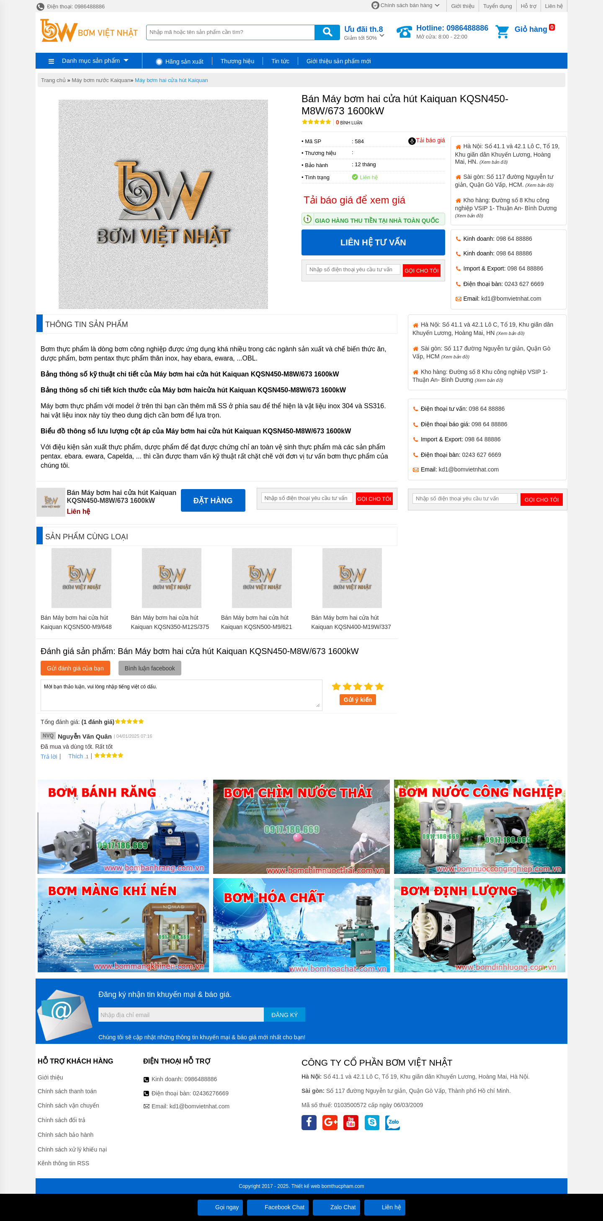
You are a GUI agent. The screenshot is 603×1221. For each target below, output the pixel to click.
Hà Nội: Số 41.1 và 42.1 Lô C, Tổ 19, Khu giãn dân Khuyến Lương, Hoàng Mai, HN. (507, 154)
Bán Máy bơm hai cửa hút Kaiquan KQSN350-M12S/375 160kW (170, 626)
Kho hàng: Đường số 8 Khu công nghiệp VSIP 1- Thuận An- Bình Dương (506, 207)
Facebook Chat (277, 1207)
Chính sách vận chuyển (68, 1105)
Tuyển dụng (497, 6)
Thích (72, 756)
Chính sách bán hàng (407, 5)
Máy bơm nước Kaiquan (101, 80)
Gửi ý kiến (358, 699)
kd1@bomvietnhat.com (511, 298)
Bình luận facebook (150, 668)
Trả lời (49, 756)
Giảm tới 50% (363, 32)
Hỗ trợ (528, 6)
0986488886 (201, 1079)
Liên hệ (554, 6)
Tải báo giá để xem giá (354, 200)
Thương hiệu (237, 61)
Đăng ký (284, 1015)
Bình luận (349, 123)
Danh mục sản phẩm (91, 60)
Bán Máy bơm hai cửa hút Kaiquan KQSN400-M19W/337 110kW (351, 626)
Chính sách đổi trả (61, 1120)
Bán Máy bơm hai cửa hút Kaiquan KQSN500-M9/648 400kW (76, 626)
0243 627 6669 (524, 284)
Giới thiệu (462, 6)
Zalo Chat (336, 1207)
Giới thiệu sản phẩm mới (339, 61)
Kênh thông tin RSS (63, 1163)
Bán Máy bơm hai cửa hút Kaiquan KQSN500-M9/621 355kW (256, 626)
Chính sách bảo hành (65, 1134)
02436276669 (211, 1093)
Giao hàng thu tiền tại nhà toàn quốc (377, 220)
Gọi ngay (220, 1207)
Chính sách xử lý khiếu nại (72, 1149)
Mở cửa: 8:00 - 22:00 (452, 32)
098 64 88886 (514, 238)
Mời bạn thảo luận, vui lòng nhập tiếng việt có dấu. (181, 694)
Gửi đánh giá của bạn (75, 668)
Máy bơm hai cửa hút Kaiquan (171, 80)
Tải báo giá (426, 140)
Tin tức (280, 61)
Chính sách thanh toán (67, 1091)
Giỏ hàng (531, 29)
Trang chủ (53, 80)
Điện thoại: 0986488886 (70, 6)
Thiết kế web (305, 1186)
